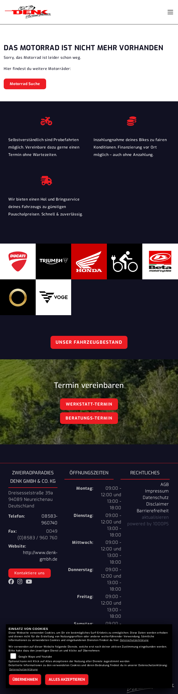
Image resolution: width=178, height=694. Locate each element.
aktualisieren (155, 517)
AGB (164, 484)
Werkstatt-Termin (89, 404)
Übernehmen (25, 679)
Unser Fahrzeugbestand (89, 342)
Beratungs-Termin (89, 418)
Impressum (157, 491)
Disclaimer (157, 504)
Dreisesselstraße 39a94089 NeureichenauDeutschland (30, 499)
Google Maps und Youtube (35, 656)
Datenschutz (156, 497)
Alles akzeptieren (67, 679)
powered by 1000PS (148, 524)
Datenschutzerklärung (134, 640)
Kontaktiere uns (29, 573)
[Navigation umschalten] (170, 12)
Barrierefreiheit (153, 511)
